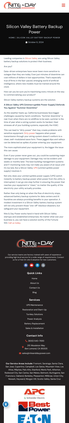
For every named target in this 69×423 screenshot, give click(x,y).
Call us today (14, 223)
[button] (63, 5)
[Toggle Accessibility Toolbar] (6, 404)
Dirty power (29, 133)
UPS (35, 168)
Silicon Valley (31, 58)
